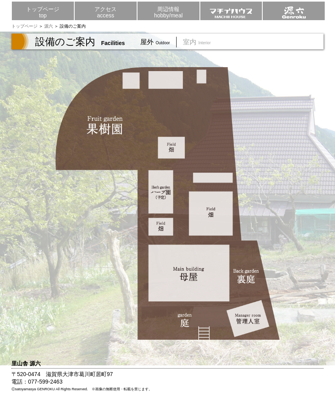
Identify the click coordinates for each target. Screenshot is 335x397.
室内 (200, 42)
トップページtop (42, 12)
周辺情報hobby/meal (168, 12)
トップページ (24, 26)
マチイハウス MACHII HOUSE (231, 9)
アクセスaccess (105, 12)
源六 (48, 26)
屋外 (158, 42)
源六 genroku (294, 9)
